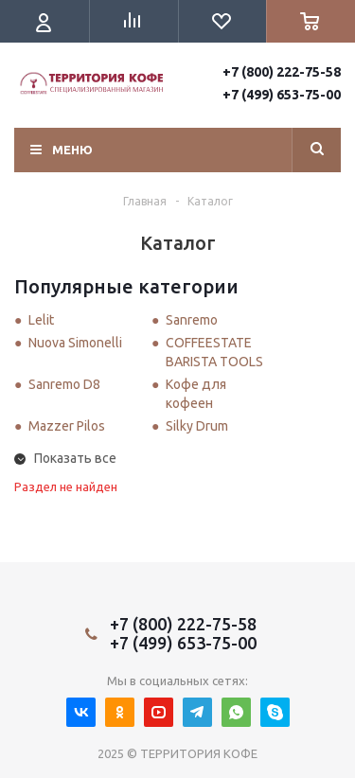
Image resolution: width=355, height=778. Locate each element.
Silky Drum (197, 425)
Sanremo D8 (64, 384)
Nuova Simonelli (75, 342)
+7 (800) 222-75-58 (281, 72)
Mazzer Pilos (66, 425)
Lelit (41, 319)
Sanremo (192, 319)
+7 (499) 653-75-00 (281, 94)
